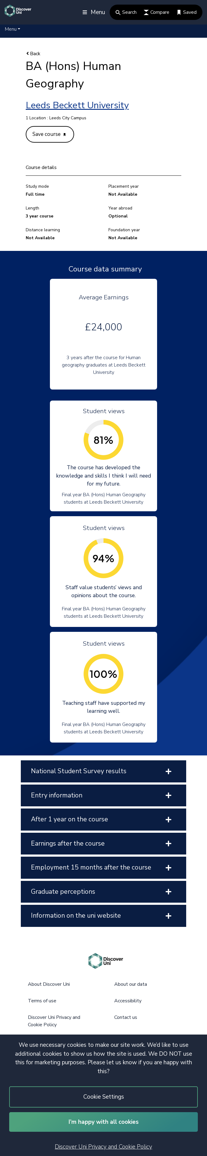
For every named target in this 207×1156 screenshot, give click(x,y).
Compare (156, 12)
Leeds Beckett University (77, 105)
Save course (49, 134)
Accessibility (127, 1000)
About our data (130, 984)
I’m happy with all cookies (104, 1122)
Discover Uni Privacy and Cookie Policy (103, 1147)
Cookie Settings (103, 1097)
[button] (12, 29)
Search (126, 12)
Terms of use (42, 1000)
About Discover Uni (49, 984)
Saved (186, 12)
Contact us (125, 1017)
